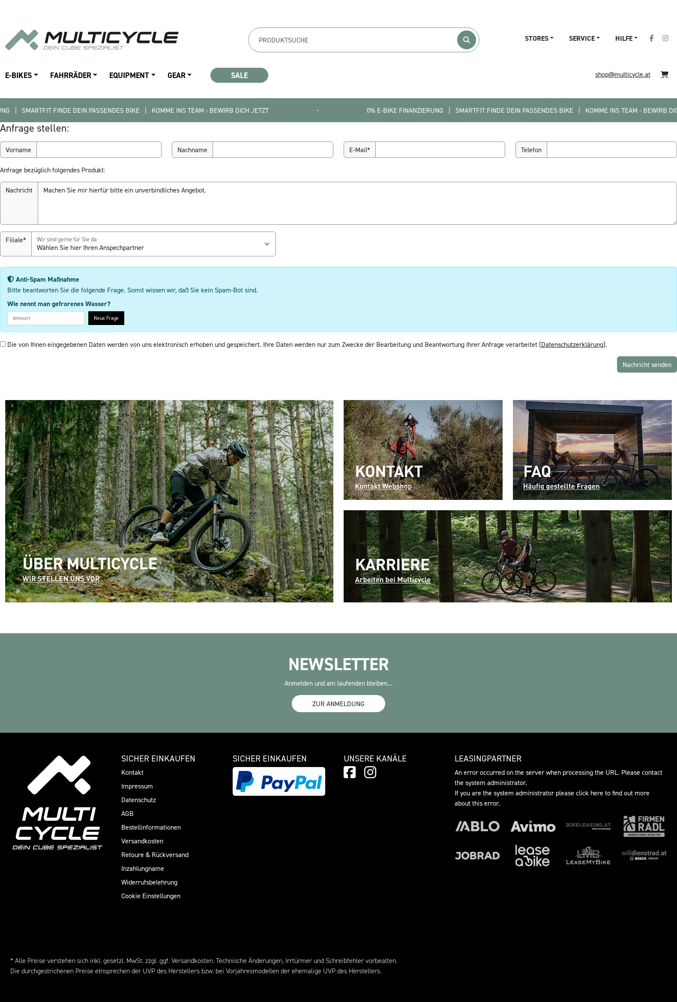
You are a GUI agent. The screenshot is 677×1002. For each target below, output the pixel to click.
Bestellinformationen (151, 827)
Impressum (137, 786)
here (596, 792)
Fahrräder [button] (70, 75)
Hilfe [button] (623, 38)
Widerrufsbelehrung (149, 882)
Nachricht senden (647, 364)
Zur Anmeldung (338, 703)
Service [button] (582, 38)
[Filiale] (153, 244)
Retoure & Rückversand (155, 854)
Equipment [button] (129, 75)
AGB (127, 813)
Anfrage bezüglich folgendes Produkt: (52, 169)
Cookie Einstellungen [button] (150, 895)
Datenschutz (138, 799)
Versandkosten (142, 841)
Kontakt (132, 772)
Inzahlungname (142, 868)
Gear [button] (177, 75)
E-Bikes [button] (18, 75)
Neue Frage (106, 318)
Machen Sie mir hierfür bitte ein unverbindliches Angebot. (357, 203)
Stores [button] (536, 38)
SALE (239, 75)
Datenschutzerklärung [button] (572, 344)
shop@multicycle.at (622, 74)
